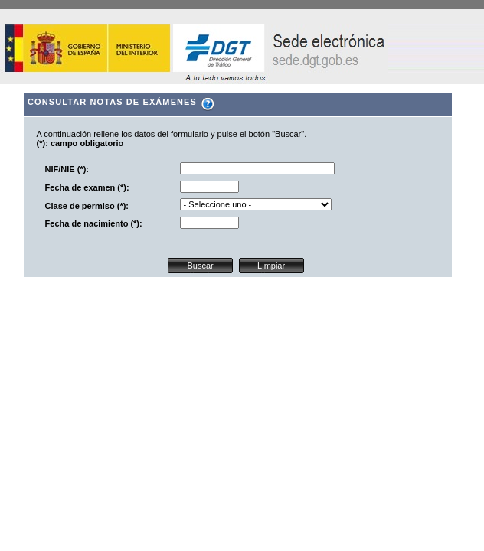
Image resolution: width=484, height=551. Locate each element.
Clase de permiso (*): (87, 205)
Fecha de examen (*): (87, 187)
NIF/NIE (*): (67, 169)
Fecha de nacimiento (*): (93, 223)
